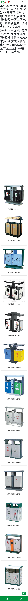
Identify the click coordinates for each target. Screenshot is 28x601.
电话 (21, 600)
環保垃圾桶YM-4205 (14, 241)
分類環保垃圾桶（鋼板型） (14, 367)
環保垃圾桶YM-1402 (14, 304)
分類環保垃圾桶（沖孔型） (14, 525)
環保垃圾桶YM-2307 (14, 272)
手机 (7, 600)
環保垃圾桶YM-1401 (13, 336)
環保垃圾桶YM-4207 (14, 209)
